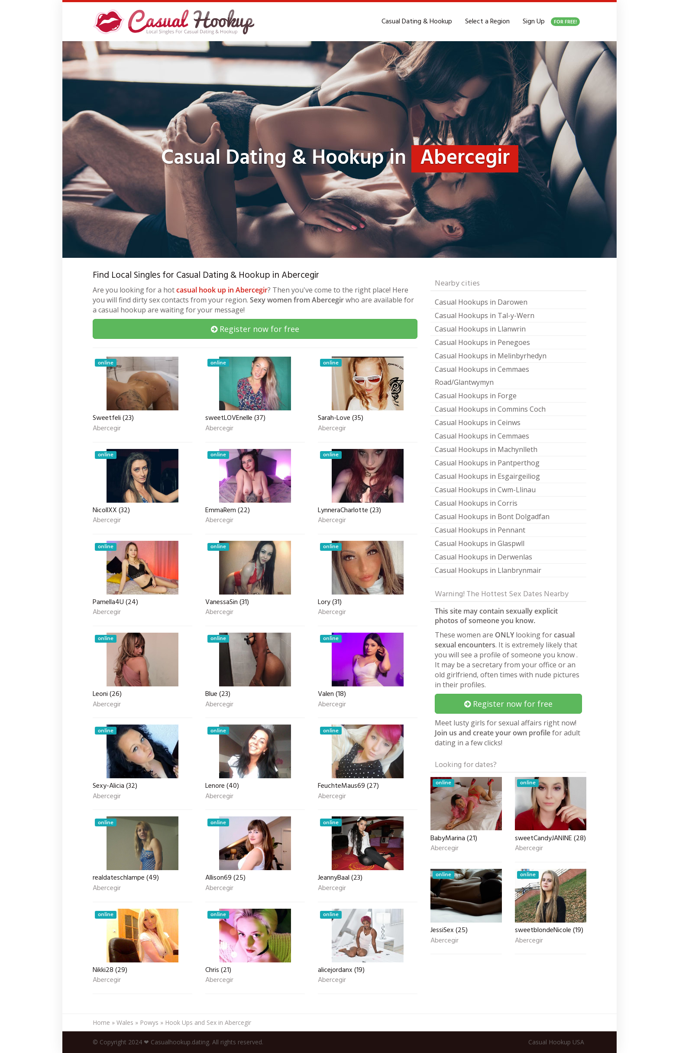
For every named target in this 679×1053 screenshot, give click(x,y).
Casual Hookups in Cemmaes (482, 436)
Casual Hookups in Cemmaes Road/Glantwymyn (482, 375)
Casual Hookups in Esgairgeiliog (487, 476)
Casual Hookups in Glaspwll (479, 543)
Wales (124, 1022)
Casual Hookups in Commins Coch (490, 409)
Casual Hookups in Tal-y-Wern (484, 315)
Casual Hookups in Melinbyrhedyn (490, 356)
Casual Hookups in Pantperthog (487, 463)
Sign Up (551, 21)
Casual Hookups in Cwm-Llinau (485, 489)
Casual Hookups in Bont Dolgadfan (492, 516)
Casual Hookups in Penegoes (482, 342)
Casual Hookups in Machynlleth (486, 449)
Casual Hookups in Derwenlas (483, 557)
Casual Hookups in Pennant (480, 530)
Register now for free (255, 329)
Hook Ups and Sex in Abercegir (208, 1022)
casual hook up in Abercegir (222, 290)
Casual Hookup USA (556, 1042)
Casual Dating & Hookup (417, 21)
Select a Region (487, 21)
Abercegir (107, 429)
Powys (149, 1022)
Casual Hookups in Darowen (481, 302)
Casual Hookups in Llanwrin (480, 329)
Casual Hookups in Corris (476, 503)
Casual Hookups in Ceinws (478, 422)
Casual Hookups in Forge (476, 395)
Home (101, 1022)
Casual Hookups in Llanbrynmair (488, 570)
